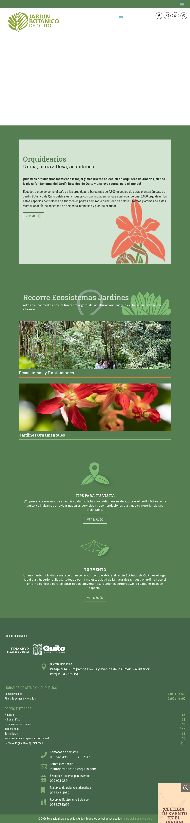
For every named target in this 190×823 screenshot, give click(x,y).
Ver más (93, 520)
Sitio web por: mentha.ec (138, 818)
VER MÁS (31, 216)
